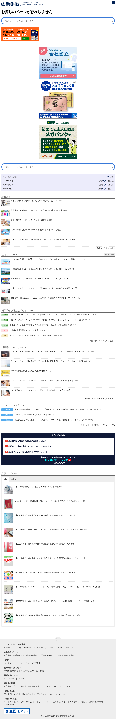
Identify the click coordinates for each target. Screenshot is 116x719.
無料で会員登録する (27, 648)
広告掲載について (11, 694)
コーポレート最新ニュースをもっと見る (99, 425)
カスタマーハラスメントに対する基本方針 (87, 702)
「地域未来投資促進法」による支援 (24, 330)
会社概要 (31, 686)
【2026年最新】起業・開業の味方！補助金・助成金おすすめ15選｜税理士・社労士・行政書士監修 (54, 601)
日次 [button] (5, 479)
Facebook (11, 679)
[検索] (111, 21)
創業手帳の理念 (10, 686)
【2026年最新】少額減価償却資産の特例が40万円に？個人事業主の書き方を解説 (47, 615)
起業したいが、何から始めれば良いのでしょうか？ (28, 452)
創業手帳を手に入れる (46, 648)
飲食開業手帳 (31, 655)
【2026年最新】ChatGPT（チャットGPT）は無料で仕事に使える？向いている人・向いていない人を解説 (57, 587)
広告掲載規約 (9, 704)
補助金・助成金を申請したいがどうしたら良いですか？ (30, 446)
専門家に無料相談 (11, 671)
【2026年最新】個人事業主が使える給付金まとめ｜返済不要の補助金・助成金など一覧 (50, 558)
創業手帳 (7, 655)
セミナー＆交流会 (31, 663)
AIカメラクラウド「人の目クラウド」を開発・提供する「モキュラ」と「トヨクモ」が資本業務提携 (49, 315)
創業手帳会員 (8, 185)
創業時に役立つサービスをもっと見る (100, 399)
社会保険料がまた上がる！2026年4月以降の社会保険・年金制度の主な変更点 (46, 572)
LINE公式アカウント (26, 679)
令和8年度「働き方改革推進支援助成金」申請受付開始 (31, 335)
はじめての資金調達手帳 (64, 655)
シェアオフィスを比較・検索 (32, 671)
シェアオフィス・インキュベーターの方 (49, 694)
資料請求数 (7, 189)
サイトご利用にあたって (14, 702)
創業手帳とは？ (10, 648)
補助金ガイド (18, 655)
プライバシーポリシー (35, 702)
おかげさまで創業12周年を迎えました (30, 415)
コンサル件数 (8, 181)
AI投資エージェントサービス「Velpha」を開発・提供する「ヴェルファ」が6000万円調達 (45, 320)
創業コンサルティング (56, 460)
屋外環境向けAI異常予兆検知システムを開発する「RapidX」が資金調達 (38, 325)
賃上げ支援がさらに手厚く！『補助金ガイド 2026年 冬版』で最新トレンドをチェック (49, 420)
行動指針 (22, 686)
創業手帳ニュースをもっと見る (102, 341)
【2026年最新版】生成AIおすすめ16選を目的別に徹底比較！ (39, 487)
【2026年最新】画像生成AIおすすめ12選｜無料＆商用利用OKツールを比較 (45, 515)
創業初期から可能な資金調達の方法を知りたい (27, 441)
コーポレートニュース (13, 663)
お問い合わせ (26, 694)
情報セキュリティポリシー (56, 702)
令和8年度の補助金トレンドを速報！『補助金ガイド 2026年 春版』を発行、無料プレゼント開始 (53, 409)
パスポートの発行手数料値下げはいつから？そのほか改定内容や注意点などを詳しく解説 (51, 501)
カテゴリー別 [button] (16, 479)
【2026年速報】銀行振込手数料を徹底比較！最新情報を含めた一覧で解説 (44, 544)
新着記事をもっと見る (106, 248)
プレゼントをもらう (65, 648)
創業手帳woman (45, 655)
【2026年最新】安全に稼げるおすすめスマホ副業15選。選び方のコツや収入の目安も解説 (51, 530)
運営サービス (43, 686)
